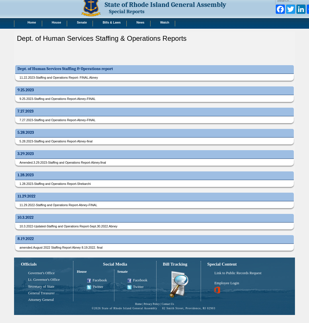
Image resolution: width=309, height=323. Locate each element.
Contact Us (168, 303)
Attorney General (41, 300)
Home (138, 303)
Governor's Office (41, 273)
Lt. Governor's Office (44, 280)
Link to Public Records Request (237, 273)
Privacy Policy (152, 303)
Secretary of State (41, 287)
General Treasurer (41, 293)
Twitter (95, 287)
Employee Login (226, 283)
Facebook (97, 280)
